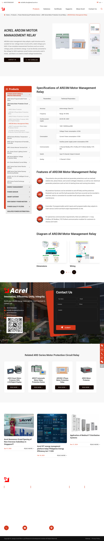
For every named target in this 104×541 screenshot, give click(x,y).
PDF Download (32, 60)
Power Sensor (12, 192)
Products (36, 9)
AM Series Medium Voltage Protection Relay (15, 157)
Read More (14, 387)
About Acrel (80, 9)
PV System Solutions (39, 497)
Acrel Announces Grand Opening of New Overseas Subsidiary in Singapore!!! (18, 441)
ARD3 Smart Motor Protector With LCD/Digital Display (18, 120)
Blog (87, 495)
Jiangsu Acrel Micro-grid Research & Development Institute (28, 538)
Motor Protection (57, 501)
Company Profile (76, 491)
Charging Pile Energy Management (39, 492)
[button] (62, 272)
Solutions (46, 9)
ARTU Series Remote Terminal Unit (17, 147)
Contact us (12, 59)
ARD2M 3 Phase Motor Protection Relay (18, 113)
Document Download (93, 491)
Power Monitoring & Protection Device (29, 15)
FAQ (87, 503)
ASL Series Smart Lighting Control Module (17, 152)
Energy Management (15, 187)
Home (8, 15)
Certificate (58, 9)
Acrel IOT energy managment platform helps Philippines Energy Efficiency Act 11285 (50, 448)
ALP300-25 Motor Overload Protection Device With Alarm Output (18, 131)
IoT (53, 497)
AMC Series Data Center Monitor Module (16, 167)
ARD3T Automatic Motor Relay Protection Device (17, 127)
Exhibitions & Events (77, 495)
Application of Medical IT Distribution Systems (85, 436)
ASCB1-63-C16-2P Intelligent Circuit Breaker (17, 177)
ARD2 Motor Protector (15, 109)
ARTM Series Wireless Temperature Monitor (17, 137)
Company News (76, 499)
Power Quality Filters (15, 206)
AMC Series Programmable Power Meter (17, 99)
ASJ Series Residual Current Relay (17, 162)
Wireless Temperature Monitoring (59, 492)
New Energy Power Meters (17, 201)
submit (66, 327)
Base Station (36, 501)
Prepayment (36, 509)
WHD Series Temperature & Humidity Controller (18, 142)
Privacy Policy (96, 538)
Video (88, 499)
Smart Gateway (13, 197)
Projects (73, 503)
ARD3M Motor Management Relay (77, 15)
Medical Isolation (57, 505)
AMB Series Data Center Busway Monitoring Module (16, 172)
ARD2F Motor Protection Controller (18, 116)
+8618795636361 (8, 2)
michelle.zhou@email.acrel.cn (28, 2)
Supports (69, 9)
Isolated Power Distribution (18, 211)
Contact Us (93, 9)
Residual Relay (37, 505)
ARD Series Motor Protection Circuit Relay (54, 15)
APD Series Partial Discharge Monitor (15, 182)
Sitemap (87, 538)
